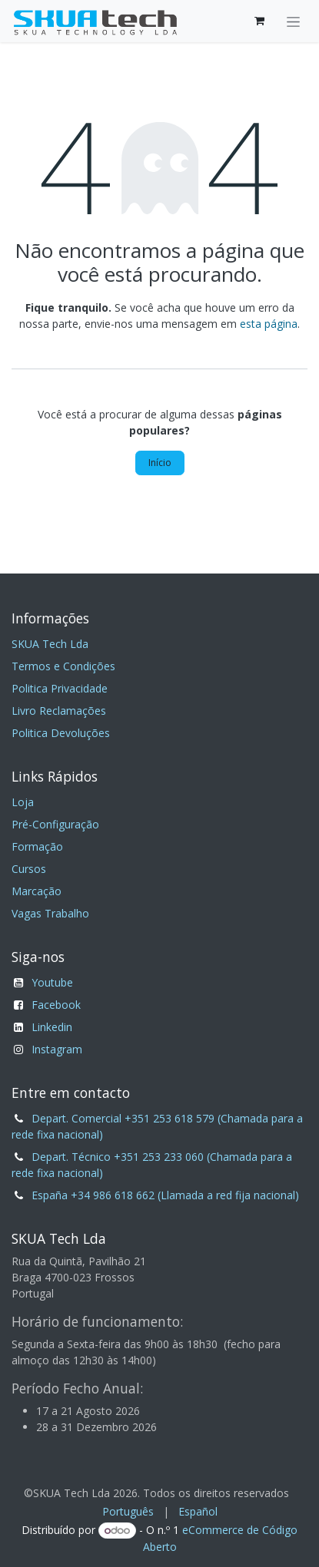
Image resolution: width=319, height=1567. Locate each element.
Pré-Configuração (55, 824)
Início (159, 462)
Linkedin (52, 1027)
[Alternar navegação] (293, 21)
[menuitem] (128, 1511)
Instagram (57, 1049)
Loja (23, 802)
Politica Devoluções (61, 733)
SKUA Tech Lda (50, 643)
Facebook (56, 1004)
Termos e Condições (63, 666)
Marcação (36, 891)
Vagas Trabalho (50, 913)
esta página (268, 323)
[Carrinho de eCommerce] (259, 21)
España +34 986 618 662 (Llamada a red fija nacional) (165, 1195)
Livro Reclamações (59, 710)
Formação (37, 846)
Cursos (29, 868)
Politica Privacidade (60, 688)
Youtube (52, 982)
